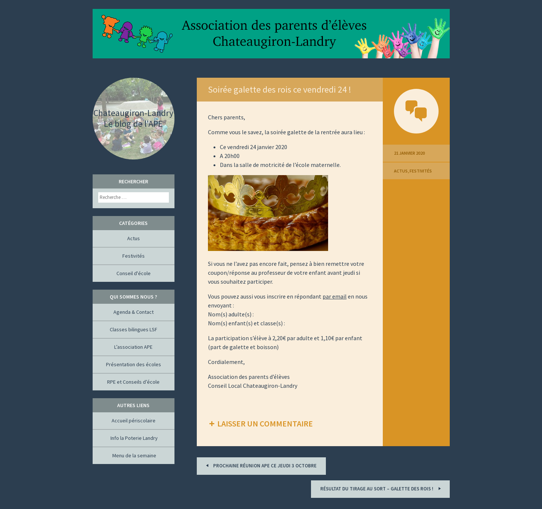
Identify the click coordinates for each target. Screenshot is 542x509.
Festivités (421, 171)
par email (335, 296)
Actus (401, 171)
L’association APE (133, 347)
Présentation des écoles (133, 364)
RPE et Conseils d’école (133, 381)
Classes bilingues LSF (133, 329)
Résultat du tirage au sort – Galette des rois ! (381, 488)
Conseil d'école (133, 273)
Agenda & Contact (133, 312)
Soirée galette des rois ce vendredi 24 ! (279, 89)
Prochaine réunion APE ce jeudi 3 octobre (260, 465)
